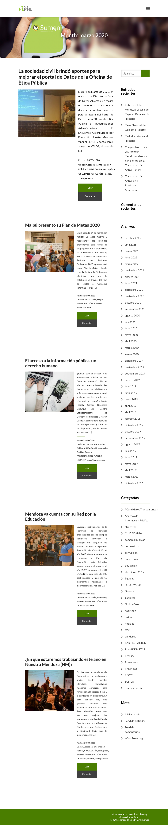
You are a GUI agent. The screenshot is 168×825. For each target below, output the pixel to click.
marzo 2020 (132, 347)
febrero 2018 (132, 418)
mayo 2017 (131, 463)
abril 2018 (130, 412)
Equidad (76, 443)
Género (82, 443)
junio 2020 (131, 328)
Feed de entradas (135, 720)
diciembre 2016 (134, 483)
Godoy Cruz (132, 604)
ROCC (129, 675)
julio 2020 (130, 321)
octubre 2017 (133, 431)
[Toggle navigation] (148, 8)
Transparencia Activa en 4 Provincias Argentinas (133, 183)
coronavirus (132, 546)
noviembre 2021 (134, 270)
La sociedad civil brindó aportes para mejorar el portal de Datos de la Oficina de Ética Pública (65, 77)
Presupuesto (132, 662)
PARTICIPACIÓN (93, 173)
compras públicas (135, 539)
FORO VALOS (133, 584)
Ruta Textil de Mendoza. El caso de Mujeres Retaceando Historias (137, 111)
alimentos (130, 526)
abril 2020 (130, 341)
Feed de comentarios (132, 729)
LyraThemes (143, 820)
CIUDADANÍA (94, 169)
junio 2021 (131, 283)
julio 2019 (130, 386)
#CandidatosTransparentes (141, 509)
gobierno (130, 597)
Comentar (90, 196)
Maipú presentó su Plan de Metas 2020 (63, 240)
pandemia (130, 636)
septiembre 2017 (135, 438)
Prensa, (108, 173)
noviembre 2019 (134, 367)
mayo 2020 (131, 334)
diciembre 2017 (134, 425)
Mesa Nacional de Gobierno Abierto (135, 127)
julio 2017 (130, 450)
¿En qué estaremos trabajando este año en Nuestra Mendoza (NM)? (66, 678)
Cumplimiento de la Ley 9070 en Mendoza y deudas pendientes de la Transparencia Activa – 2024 (136, 158)
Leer (90, 187)
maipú (90, 293)
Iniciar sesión (132, 714)
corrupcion (109, 169)
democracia (131, 559)
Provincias (131, 668)
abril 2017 (130, 470)
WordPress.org (134, 738)
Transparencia (85, 178)
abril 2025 (130, 244)
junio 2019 (131, 392)
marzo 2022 (132, 263)
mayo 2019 (131, 399)
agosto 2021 (132, 276)
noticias (129, 623)
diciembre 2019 (134, 360)
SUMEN (129, 681)
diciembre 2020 (134, 289)
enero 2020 (132, 354)
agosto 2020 (132, 315)
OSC (80, 173)
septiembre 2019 (135, 373)
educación (91, 589)
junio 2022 (131, 257)
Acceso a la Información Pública (136, 518)
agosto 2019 (132, 379)
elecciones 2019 (134, 572)
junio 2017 (131, 457)
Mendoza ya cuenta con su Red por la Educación (62, 531)
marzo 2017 (132, 476)
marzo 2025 (132, 251)
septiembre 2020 (135, 309)
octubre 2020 (133, 302)
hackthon (130, 610)
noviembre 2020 (134, 296)
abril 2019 (130, 405)
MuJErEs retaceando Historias (137, 138)
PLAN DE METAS (135, 649)
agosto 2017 (132, 444)
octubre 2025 (133, 238)
